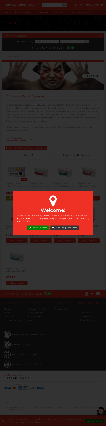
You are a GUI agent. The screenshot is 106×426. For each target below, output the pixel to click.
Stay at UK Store (38, 228)
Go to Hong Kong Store (64, 228)
